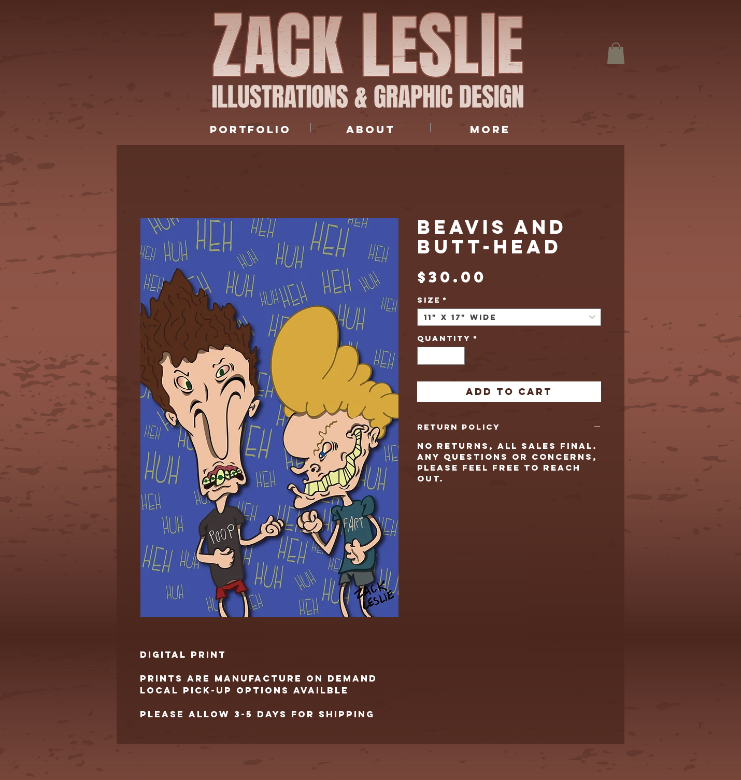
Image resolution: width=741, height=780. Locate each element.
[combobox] (509, 317)
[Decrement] (425, 356)
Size (432, 300)
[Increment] (457, 356)
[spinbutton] (441, 356)
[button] (616, 53)
